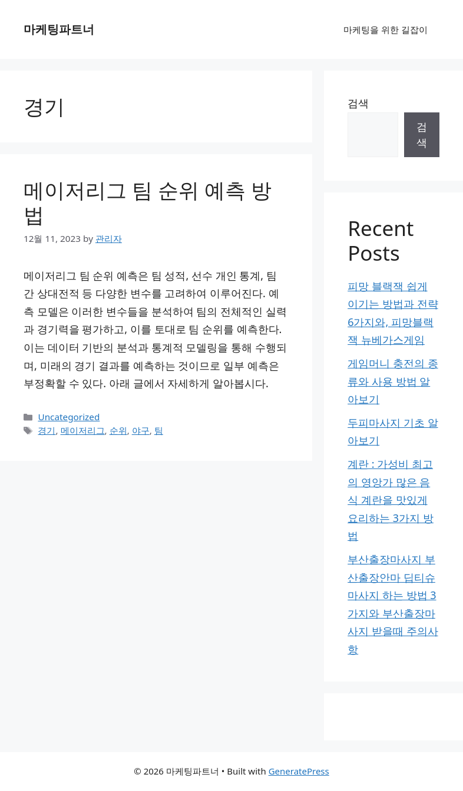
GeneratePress (299, 771)
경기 (46, 430)
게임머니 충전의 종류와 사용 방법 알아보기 (393, 381)
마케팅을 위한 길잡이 (385, 29)
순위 (118, 430)
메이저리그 (83, 430)
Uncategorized (69, 417)
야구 (141, 430)
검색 (358, 103)
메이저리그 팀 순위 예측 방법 (148, 202)
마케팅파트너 (59, 29)
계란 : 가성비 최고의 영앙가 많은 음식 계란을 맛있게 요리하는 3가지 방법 (391, 500)
